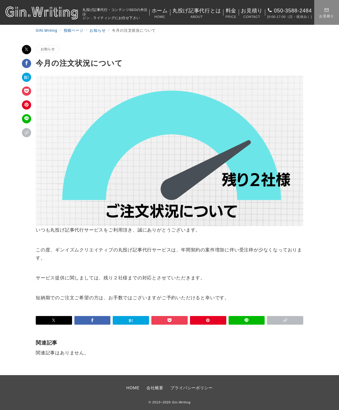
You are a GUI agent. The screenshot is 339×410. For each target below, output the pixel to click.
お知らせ (48, 49)
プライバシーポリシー (191, 387)
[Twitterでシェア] (26, 49)
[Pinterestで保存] (26, 105)
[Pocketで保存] (26, 91)
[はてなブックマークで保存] (26, 77)
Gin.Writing (181, 402)
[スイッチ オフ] (326, 12)
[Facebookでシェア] (26, 63)
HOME (132, 387)
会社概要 (154, 387)
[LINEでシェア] (26, 118)
